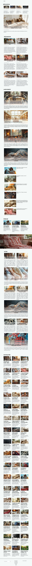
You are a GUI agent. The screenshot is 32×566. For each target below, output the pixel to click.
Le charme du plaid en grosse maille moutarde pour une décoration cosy (7, 458)
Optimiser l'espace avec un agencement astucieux (13, 122)
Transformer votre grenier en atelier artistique (6, 8)
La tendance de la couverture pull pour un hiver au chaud (7, 493)
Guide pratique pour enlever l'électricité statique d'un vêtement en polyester (15, 160)
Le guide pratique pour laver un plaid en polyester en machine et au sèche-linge (21, 184)
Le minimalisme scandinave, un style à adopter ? (21, 176)
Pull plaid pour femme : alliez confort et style (10, 258)
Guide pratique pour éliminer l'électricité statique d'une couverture (21, 168)
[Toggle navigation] (4, 1)
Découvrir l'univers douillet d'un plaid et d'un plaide (24, 398)
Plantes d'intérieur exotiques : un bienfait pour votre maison (24, 552)
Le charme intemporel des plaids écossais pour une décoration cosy (22, 60)
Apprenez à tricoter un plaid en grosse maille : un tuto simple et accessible (7, 481)
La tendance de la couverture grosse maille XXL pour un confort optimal (7, 505)
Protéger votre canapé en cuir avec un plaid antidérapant (22, 76)
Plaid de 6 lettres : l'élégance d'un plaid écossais (21, 192)
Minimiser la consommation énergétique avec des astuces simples (24, 227)
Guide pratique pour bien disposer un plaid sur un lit (15, 410)
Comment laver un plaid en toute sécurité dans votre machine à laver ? (16, 279)
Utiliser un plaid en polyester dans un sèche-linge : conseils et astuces (22, 291)
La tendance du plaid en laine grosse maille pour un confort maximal (16, 399)
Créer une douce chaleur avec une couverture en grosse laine (24, 505)
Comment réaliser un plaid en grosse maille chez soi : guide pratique (7, 470)
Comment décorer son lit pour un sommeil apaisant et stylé (10, 43)
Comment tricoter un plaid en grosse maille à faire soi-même (15, 516)
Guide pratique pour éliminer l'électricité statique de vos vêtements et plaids (22, 324)
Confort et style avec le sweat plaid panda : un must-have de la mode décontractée (10, 324)
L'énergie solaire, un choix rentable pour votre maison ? (16, 227)
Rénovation (16, 560)
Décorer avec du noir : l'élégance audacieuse (15, 540)
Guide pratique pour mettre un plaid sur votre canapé (22, 43)
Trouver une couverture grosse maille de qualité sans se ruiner (7, 423)
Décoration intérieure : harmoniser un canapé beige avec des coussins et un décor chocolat (16, 27)
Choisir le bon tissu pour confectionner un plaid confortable (9, 76)
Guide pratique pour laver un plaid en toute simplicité (15, 492)
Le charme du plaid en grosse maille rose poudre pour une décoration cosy (9, 60)
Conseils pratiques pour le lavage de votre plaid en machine (22, 258)
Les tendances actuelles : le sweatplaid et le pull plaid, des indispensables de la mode (16, 345)
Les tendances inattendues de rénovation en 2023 (13, 8)
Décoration (16, 561)
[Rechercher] (7, 561)
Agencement (16, 562)
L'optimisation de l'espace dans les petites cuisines (13, 103)
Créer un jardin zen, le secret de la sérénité (24, 528)
